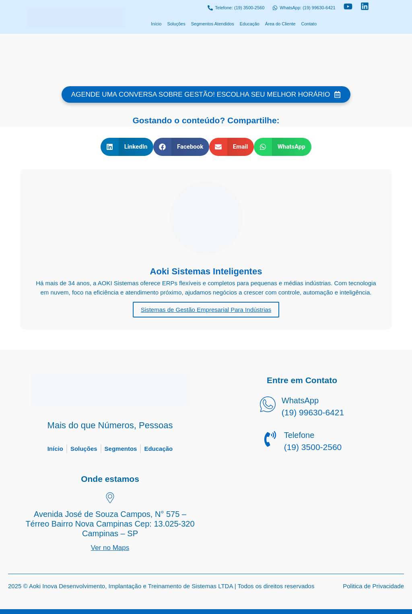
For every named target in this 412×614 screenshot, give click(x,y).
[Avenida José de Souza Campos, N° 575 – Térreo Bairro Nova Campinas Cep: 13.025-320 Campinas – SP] (110, 498)
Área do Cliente (280, 23)
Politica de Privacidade (373, 586)
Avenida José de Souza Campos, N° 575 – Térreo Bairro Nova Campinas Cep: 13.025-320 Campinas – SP (109, 524)
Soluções (176, 23)
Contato (309, 23)
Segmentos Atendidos (212, 23)
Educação (250, 23)
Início (156, 23)
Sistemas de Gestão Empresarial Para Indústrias (206, 309)
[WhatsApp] (268, 405)
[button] (127, 147)
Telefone (299, 435)
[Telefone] (270, 440)
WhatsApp (300, 400)
